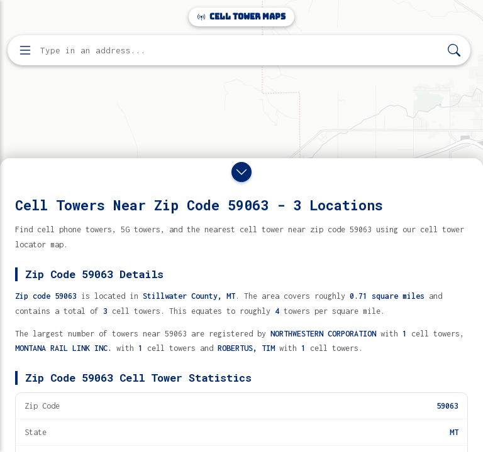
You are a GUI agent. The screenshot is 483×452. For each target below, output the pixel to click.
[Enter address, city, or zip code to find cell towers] (240, 50)
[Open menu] (25, 50)
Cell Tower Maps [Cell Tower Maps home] (241, 17)
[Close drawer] (241, 172)
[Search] (454, 50)
